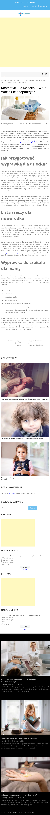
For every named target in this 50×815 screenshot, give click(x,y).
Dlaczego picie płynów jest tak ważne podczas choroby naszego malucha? (23, 479)
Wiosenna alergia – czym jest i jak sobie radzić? (15, 343)
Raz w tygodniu (8, 558)
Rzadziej (6, 564)
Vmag (33, 812)
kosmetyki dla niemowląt (9, 253)
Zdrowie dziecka (28, 80)
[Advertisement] (25, 42)
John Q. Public (6, 741)
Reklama (25, 6)
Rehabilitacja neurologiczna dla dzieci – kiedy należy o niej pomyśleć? (24, 399)
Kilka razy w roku (8, 562)
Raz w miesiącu (8, 560)
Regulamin (43, 6)
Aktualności (17, 80)
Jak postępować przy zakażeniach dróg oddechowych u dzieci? (22, 438)
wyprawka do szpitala (27, 142)
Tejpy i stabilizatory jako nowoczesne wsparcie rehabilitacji (35, 343)
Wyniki (25, 569)
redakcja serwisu (8, 124)
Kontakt (34, 6)
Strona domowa (6, 80)
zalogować (12, 493)
